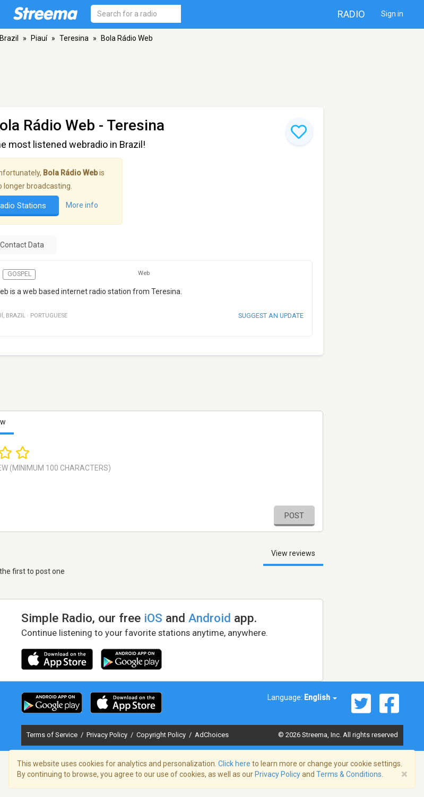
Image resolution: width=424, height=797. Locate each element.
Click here (234, 763)
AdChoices (212, 735)
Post (294, 515)
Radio (351, 14)
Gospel (19, 274)
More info (82, 205)
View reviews (293, 553)
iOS (153, 618)
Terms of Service (53, 735)
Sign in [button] (392, 14)
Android (209, 618)
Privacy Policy (107, 735)
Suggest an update (271, 316)
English (320, 697)
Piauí (39, 38)
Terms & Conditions (349, 774)
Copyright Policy (161, 735)
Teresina (74, 38)
